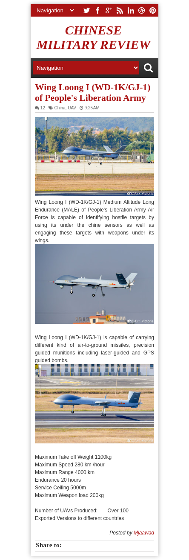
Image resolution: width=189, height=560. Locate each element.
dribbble (141, 10)
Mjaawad (144, 533)
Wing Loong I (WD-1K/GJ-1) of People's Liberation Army (92, 92)
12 (42, 108)
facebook (97, 10)
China (59, 108)
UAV (72, 108)
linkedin (130, 10)
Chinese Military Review (94, 37)
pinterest (152, 10)
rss (119, 10)
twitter (86, 10)
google (108, 10)
